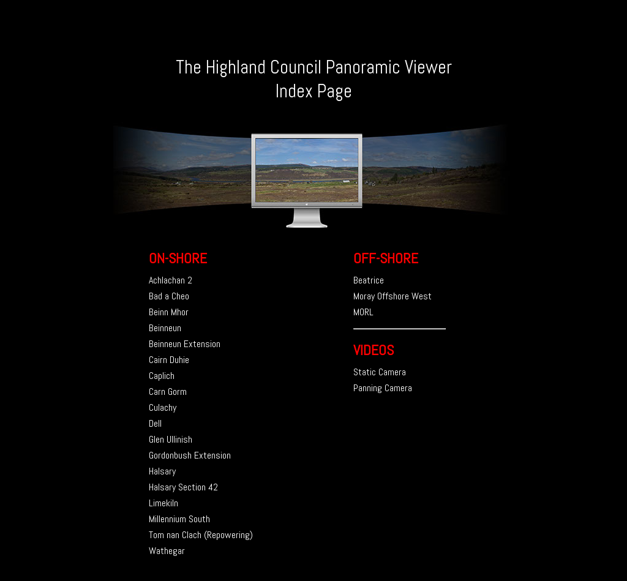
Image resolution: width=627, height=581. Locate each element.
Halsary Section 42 (183, 487)
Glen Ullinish (170, 439)
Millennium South (179, 518)
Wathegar (167, 550)
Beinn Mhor (169, 311)
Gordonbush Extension (190, 455)
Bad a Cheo (169, 296)
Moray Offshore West (392, 296)
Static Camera (379, 371)
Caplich (162, 375)
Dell (155, 423)
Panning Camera (382, 387)
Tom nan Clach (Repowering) (201, 534)
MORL (363, 311)
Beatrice (368, 280)
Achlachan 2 (170, 280)
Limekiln (163, 503)
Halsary (162, 471)
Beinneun (165, 327)
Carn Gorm (168, 391)
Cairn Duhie (169, 359)
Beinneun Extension (184, 343)
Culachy (162, 407)
